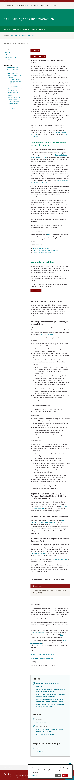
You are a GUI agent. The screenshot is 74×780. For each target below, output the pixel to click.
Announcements (8, 767)
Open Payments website (37, 633)
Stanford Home (19, 773)
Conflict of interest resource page (43, 253)
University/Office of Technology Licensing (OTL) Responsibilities (15, 81)
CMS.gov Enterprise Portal (60, 559)
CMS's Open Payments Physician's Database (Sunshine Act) (13, 103)
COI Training (35, 51)
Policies (33, 5)
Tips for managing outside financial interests (46, 250)
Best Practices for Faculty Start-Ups (14, 76)
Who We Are (21, 5)
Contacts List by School (38, 29)
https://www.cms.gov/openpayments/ (42, 658)
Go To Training (36, 291)
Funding (56, 5)
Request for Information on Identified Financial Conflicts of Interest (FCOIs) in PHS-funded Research (15, 92)
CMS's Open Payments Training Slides (13, 107)
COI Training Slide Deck (38, 56)
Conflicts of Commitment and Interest (48, 683)
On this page (8, 65)
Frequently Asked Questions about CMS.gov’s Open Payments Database (50, 730)
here (61, 635)
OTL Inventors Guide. (46, 334)
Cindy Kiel (39, 751)
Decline (58, 775)
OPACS (49, 234)
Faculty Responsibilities (14, 85)
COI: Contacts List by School (45, 734)
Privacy (24, 775)
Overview (7, 29)
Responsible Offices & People (12, 58)
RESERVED (39, 686)
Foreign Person (41, 722)
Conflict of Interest (16, 35)
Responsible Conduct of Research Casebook (14, 98)
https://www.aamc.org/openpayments (42, 654)
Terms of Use (18, 775)
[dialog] (50, 771)
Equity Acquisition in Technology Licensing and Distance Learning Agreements (50, 695)
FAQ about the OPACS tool (41, 248)
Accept (65, 775)
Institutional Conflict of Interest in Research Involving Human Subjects (50, 706)
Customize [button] (34, 775)
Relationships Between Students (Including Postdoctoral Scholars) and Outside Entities (49, 700)
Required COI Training (12, 73)
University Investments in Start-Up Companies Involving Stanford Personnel (50, 690)
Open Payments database (38, 553)
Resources (44, 5)
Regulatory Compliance (28, 35)
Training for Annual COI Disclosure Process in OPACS (13, 69)
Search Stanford (26, 773)
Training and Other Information (20, 29)
